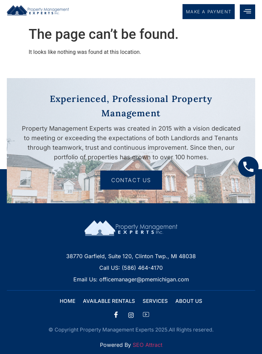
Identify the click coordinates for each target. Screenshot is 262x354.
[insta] (131, 315)
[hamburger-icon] (247, 11)
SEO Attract (147, 344)
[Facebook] (116, 315)
